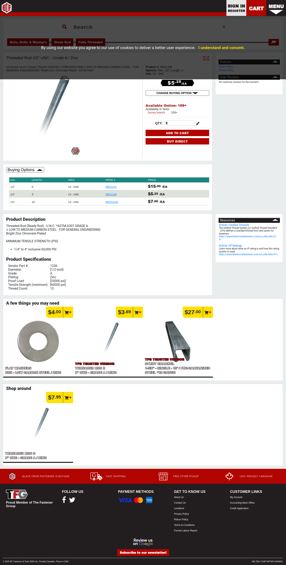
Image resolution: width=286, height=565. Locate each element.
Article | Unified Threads (234, 225)
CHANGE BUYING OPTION (177, 93)
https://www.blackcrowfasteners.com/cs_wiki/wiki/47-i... (249, 254)
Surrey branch (156, 112)
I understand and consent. (221, 47)
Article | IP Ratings (230, 245)
